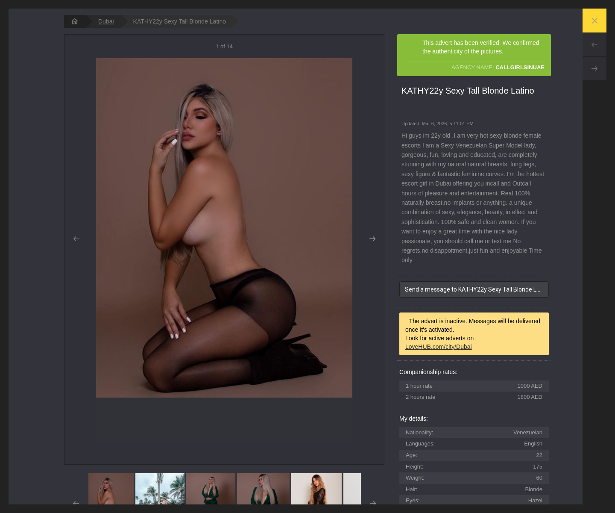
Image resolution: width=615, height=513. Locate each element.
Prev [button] (76, 239)
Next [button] (372, 239)
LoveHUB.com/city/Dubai (438, 346)
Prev (594, 44)
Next (594, 68)
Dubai (106, 21)
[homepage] (74, 21)
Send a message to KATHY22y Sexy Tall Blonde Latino (477, 289)
